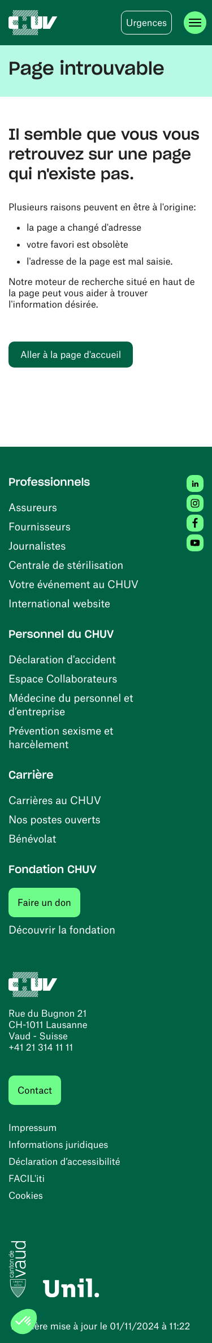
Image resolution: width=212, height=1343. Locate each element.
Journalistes (37, 545)
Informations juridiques (58, 1144)
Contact (35, 1090)
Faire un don (49, 902)
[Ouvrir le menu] (195, 22)
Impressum (32, 1127)
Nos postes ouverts (54, 819)
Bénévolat (32, 838)
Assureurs (32, 506)
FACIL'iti (26, 1178)
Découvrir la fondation (61, 929)
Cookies (25, 1195)
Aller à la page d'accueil (70, 354)
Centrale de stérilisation (65, 564)
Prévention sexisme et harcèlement (60, 737)
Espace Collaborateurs (62, 678)
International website (59, 603)
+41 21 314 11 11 (40, 1047)
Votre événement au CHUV (73, 583)
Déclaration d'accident (62, 659)
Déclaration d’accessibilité (64, 1161)
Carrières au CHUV (54, 799)
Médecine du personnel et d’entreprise (70, 704)
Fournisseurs (39, 526)
